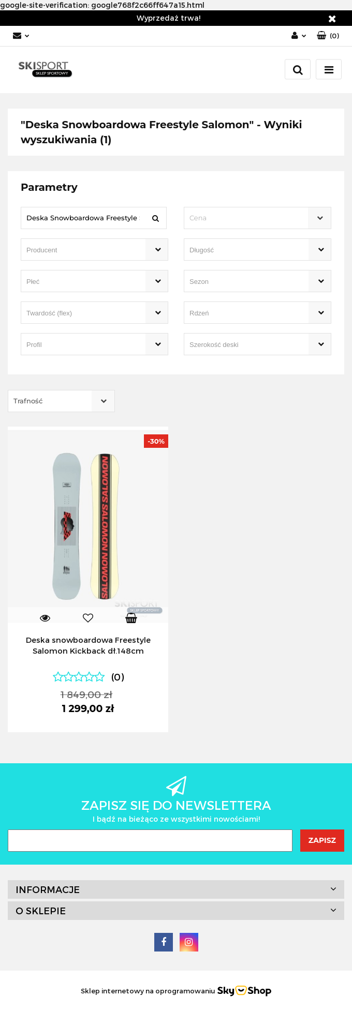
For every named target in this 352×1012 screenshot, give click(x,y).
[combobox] (257, 218)
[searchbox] (79, 250)
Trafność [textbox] (27, 401)
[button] (328, 36)
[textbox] (248, 218)
